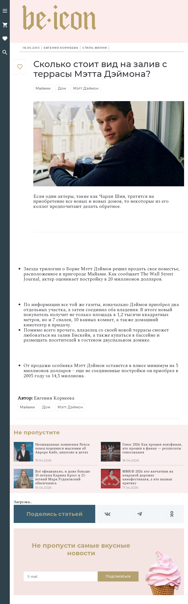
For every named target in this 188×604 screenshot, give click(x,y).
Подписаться (118, 576)
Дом (62, 88)
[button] (5, 11)
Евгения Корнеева (61, 47)
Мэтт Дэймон (85, 88)
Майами (42, 88)
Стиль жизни (94, 47)
